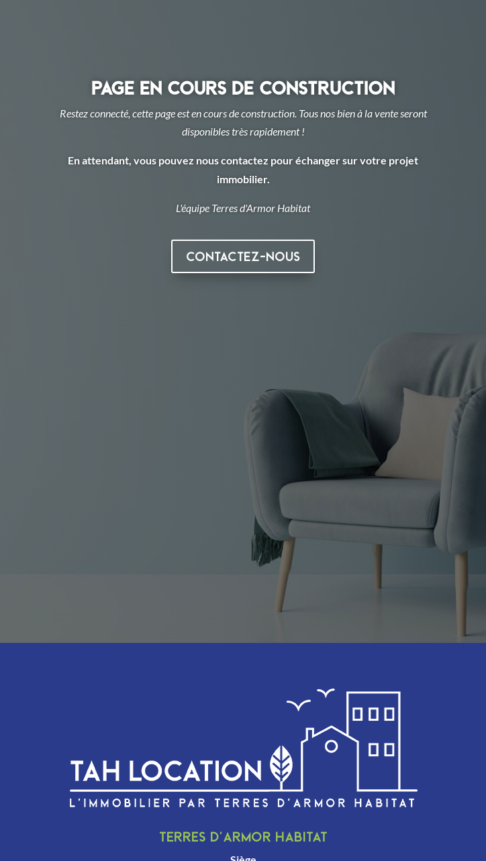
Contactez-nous (243, 256)
